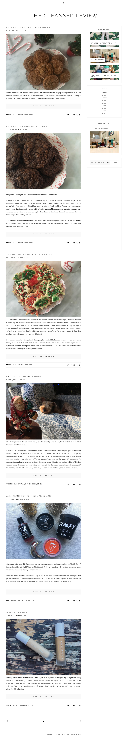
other (31, 115)
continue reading (43, 106)
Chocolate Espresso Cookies (26, 126)
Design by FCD (75, 734)
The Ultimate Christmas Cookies (29, 254)
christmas (19, 115)
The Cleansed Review (64, 16)
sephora (31, 705)
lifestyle (21, 484)
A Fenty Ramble (17, 612)
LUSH (28, 600)
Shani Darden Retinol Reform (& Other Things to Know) (104, 42)
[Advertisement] (104, 210)
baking (11, 115)
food (26, 115)
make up (16, 705)
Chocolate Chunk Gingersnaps (28, 27)
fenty (10, 705)
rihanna (23, 705)
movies (28, 484)
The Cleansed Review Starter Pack (103, 75)
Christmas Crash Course (23, 376)
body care (12, 600)
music (34, 484)
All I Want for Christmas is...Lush (30, 496)
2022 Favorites (97, 60)
